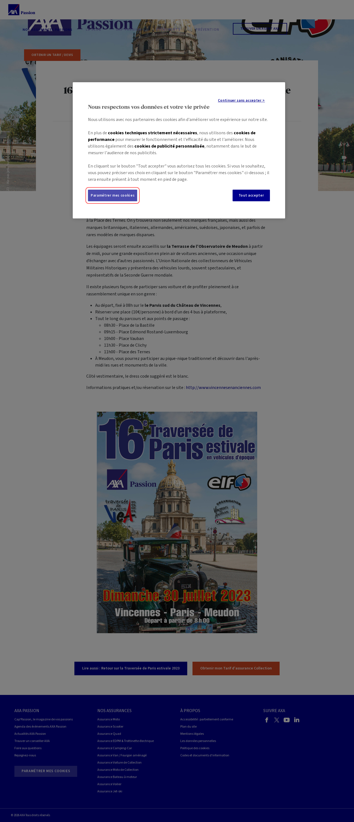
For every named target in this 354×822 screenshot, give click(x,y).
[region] (179, 150)
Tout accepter (251, 195)
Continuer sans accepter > (241, 100)
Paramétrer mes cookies (112, 195)
